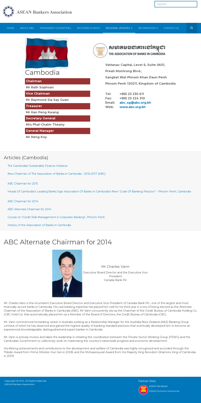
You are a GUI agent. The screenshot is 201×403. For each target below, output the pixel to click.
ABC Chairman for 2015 (23, 183)
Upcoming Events (88, 28)
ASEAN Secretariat (158, 386)
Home (10, 28)
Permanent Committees (55, 28)
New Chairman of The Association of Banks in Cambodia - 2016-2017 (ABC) (57, 173)
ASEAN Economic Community (164, 391)
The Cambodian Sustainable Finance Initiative (38, 166)
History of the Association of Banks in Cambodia (39, 225)
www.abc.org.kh (133, 107)
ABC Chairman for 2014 (23, 201)
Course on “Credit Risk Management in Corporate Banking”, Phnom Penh (56, 217)
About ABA (27, 28)
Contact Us (170, 28)
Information (148, 28)
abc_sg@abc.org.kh (135, 102)
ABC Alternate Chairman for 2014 (29, 209)
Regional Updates (119, 28)
